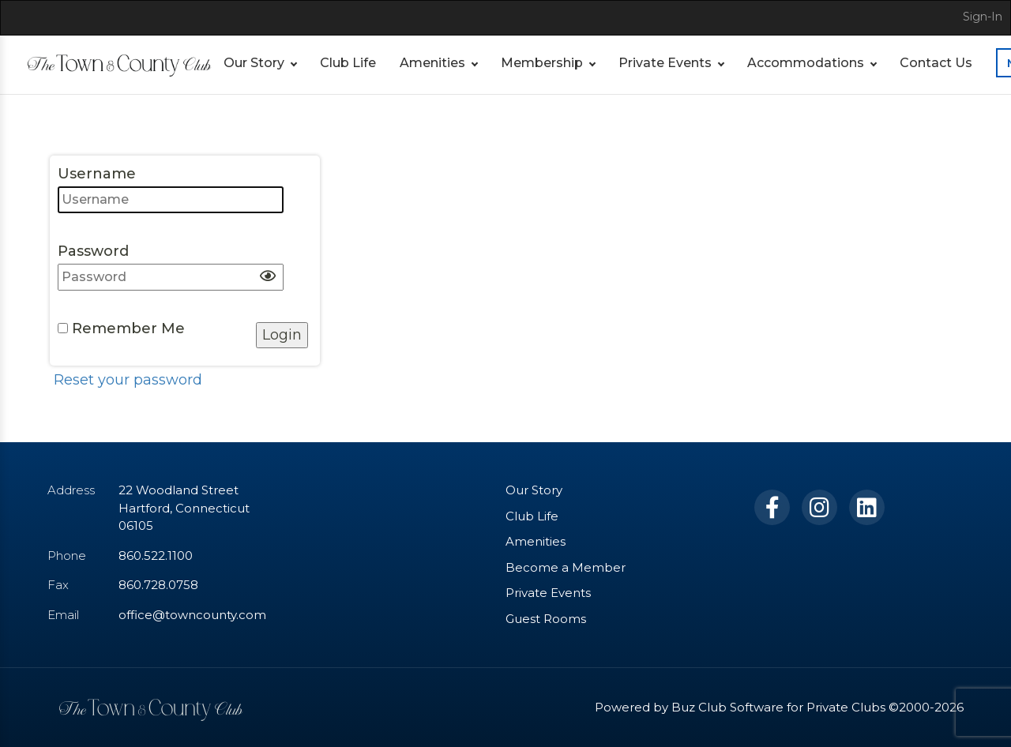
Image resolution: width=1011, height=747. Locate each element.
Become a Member (566, 567)
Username (171, 189)
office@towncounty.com (192, 614)
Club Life (348, 62)
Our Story (254, 62)
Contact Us (936, 62)
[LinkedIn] (867, 507)
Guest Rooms (546, 618)
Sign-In (982, 16)
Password (171, 266)
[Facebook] (772, 507)
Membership (542, 62)
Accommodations (805, 62)
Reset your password (128, 380)
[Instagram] (819, 507)
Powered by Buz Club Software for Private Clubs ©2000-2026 (779, 707)
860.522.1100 (155, 555)
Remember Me (121, 328)
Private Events (665, 62)
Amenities (432, 62)
